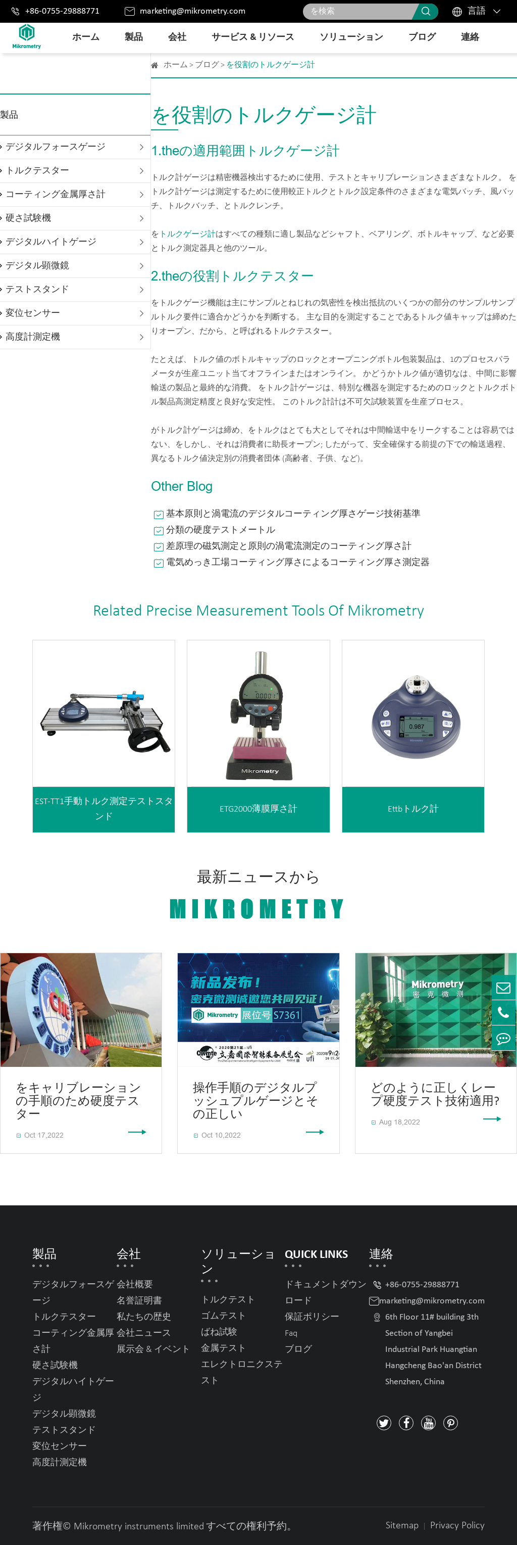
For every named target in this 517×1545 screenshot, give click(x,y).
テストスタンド (37, 290)
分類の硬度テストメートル (220, 530)
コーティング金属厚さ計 (56, 195)
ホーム (85, 37)
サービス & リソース (253, 37)
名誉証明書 (139, 1301)
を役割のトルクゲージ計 (270, 65)
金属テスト (223, 1348)
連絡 (470, 37)
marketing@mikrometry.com (192, 11)
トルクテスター (37, 171)
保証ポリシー (312, 1317)
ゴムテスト (223, 1316)
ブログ (422, 37)
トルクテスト (228, 1300)
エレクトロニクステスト (242, 1373)
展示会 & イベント (153, 1349)
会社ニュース (144, 1333)
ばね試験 (219, 1332)
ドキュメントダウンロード (326, 1293)
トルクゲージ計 (187, 234)
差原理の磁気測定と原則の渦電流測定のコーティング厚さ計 (288, 546)
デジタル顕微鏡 (37, 266)
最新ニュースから (258, 896)
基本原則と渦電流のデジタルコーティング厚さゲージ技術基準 (293, 514)
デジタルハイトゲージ (51, 242)
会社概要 (135, 1285)
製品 (134, 37)
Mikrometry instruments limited (139, 1527)
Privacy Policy (457, 1526)
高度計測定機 (33, 337)
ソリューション (351, 37)
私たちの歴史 (144, 1317)
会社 (177, 37)
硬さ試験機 (28, 218)
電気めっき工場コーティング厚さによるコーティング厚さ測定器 (298, 563)
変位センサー (33, 313)
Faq (291, 1333)
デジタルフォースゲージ (56, 147)
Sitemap (402, 1526)
